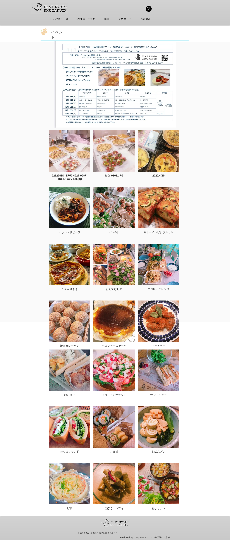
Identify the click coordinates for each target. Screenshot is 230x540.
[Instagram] (149, 9)
